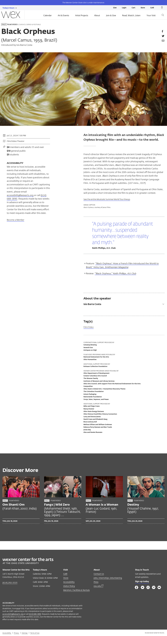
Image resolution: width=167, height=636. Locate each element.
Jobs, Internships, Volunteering (108, 578)
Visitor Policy (69, 586)
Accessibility (68, 582)
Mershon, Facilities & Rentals (76, 590)
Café (152, 8)
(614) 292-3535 (9, 583)
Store (143, 8)
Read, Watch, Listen (131, 16)
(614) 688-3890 (35, 614)
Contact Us (99, 574)
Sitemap (25, 633)
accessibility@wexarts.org (20, 195)
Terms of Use (34, 633)
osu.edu (98, 586)
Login (124, 8)
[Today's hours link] (8, 7)
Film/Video (89, 327)
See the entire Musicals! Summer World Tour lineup (110, 199)
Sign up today (142, 582)
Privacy (16, 633)
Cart (133, 8)
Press (96, 582)
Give (114, 8)
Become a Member (15, 220)
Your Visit (151, 16)
